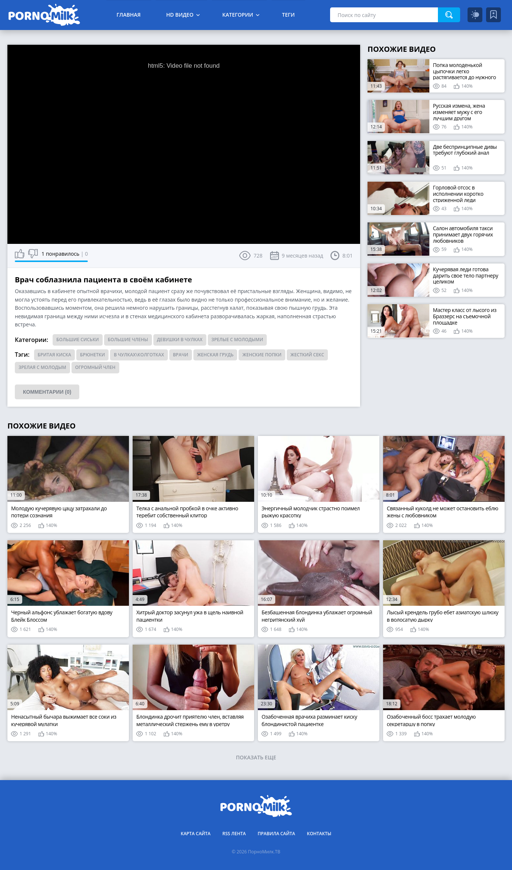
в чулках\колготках (139, 355)
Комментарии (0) (47, 392)
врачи (180, 355)
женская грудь (215, 355)
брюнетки (92, 355)
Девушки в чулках (180, 339)
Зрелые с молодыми (237, 339)
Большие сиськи (77, 339)
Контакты (319, 833)
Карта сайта (196, 833)
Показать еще (256, 757)
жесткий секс (307, 355)
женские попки (261, 355)
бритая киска (54, 355)
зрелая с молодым (42, 367)
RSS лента (234, 833)
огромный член (95, 367)
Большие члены (128, 339)
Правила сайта (276, 833)
